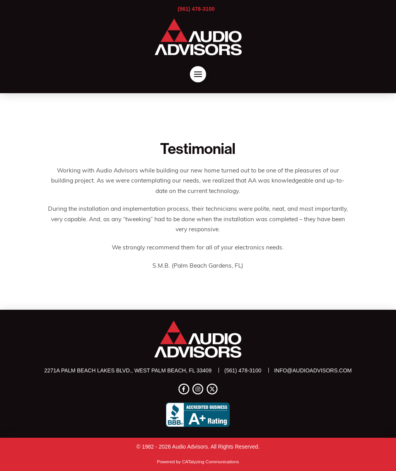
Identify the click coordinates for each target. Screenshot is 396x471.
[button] (198, 74)
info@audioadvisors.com (313, 370)
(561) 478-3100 (196, 9)
